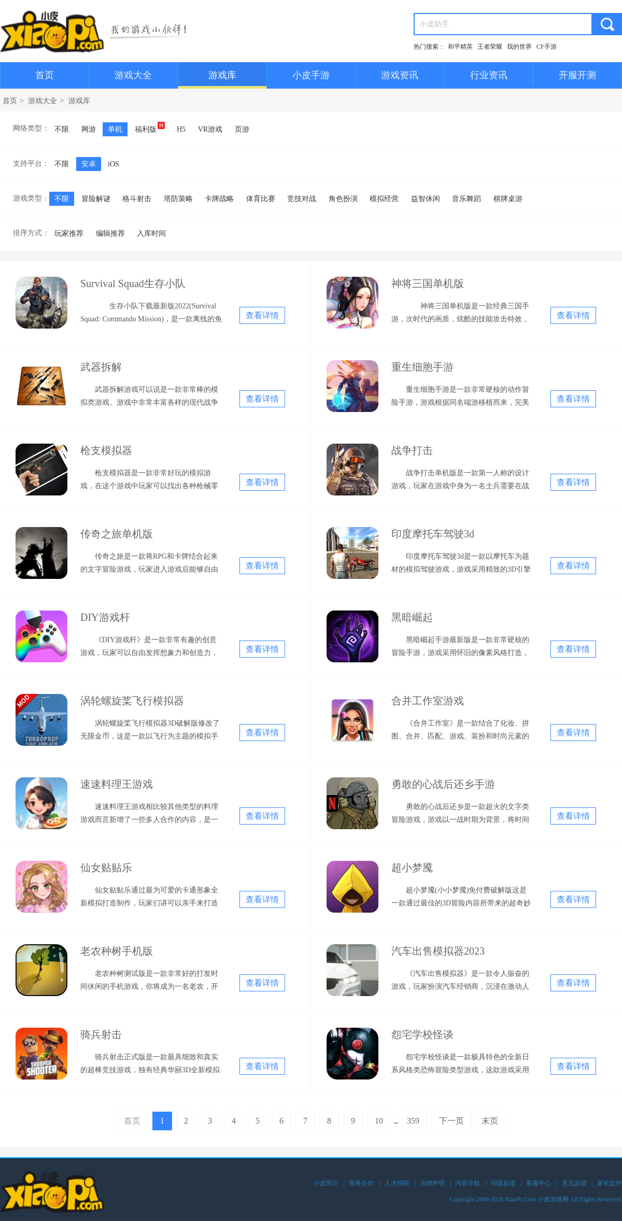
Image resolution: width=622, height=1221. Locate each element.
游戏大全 (133, 75)
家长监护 (609, 1183)
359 (413, 1120)
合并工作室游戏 (427, 700)
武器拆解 (101, 367)
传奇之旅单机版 (116, 533)
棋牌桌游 (507, 199)
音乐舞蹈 (466, 199)
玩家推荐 (68, 233)
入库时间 (151, 233)
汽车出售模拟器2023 (438, 951)
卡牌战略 (219, 199)
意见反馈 (574, 1183)
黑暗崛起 (412, 617)
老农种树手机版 (116, 951)
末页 (490, 1120)
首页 (44, 75)
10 (379, 1120)
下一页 (451, 1120)
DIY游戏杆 (105, 617)
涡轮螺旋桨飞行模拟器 (132, 700)
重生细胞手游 (422, 367)
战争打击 (412, 450)
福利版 (150, 127)
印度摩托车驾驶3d (432, 533)
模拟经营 (384, 199)
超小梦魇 (412, 867)
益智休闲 (425, 199)
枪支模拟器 (106, 450)
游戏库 (222, 75)
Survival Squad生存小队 (133, 283)
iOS (113, 164)
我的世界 (519, 46)
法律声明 (432, 1183)
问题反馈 (503, 1183)
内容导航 (467, 1183)
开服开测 (577, 75)
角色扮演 (343, 199)
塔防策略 (178, 199)
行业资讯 (488, 75)
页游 (242, 129)
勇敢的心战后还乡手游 (443, 784)
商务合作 (361, 1183)
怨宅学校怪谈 (422, 1034)
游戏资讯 (399, 75)
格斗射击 (136, 199)
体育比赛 (260, 199)
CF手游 (546, 46)
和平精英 (460, 46)
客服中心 (538, 1183)
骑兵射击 (101, 1034)
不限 (61, 129)
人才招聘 (397, 1183)
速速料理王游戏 (116, 784)
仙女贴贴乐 (106, 867)
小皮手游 (311, 75)
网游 (88, 129)
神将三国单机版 (427, 283)
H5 (181, 129)
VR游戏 (210, 129)
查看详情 (262, 315)
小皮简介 (326, 1183)
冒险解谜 (95, 199)
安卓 (88, 164)
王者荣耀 (489, 46)
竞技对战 (301, 199)
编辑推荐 (110, 233)
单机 (115, 129)
